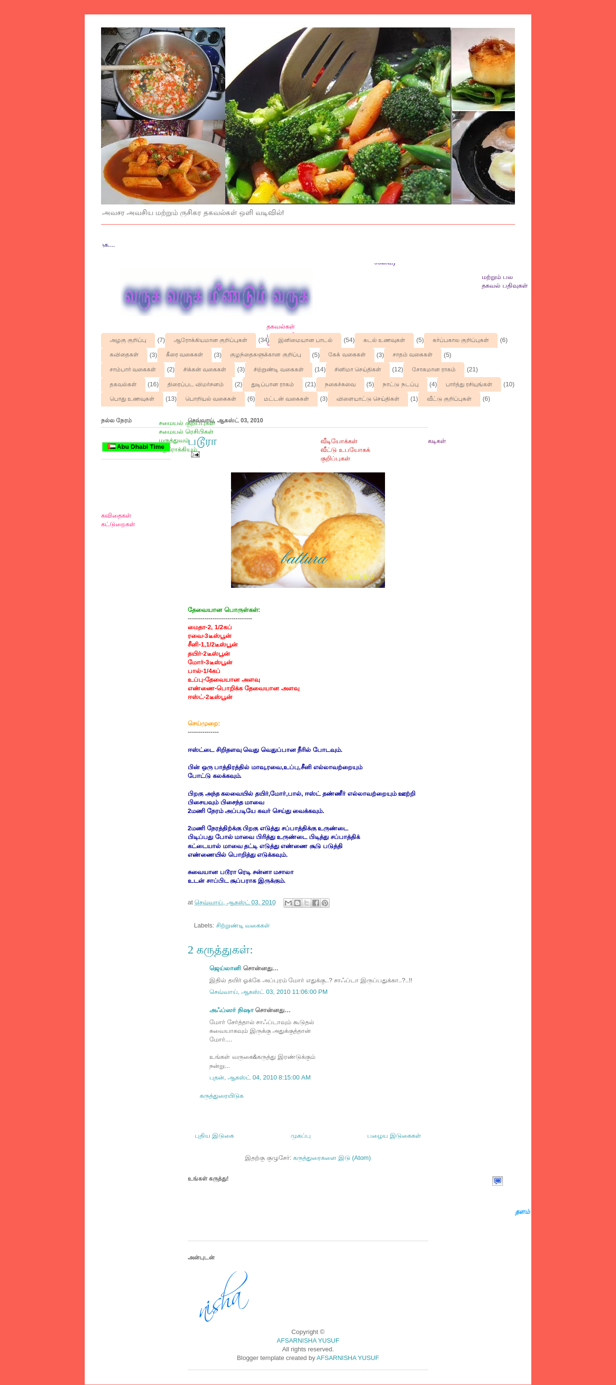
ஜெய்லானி (225, 968)
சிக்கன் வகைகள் (204, 369)
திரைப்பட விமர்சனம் (195, 384)
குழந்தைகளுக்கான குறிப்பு (265, 354)
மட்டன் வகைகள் (286, 398)
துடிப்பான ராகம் (272, 384)
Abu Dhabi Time (136, 446)
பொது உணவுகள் (132, 398)
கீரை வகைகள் (184, 354)
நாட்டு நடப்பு (400, 384)
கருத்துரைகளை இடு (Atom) (332, 1157)
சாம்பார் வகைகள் (133, 369)
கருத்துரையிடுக (222, 1095)
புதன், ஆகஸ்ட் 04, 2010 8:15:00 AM (260, 1077)
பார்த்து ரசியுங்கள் (469, 384)
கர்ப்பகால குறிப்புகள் (461, 340)
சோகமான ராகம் (434, 369)
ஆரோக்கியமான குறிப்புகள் (210, 340)
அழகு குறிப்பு (128, 340)
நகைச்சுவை (340, 384)
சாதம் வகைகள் (413, 354)
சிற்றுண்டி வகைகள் (279, 369)
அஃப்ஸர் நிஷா (231, 1010)
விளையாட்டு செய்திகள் (367, 398)
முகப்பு (301, 1135)
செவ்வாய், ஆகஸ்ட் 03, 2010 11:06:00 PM (268, 991)
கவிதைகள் (124, 354)
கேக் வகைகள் (346, 354)
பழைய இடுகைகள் (394, 1135)
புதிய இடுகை (214, 1135)
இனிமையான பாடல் (305, 340)
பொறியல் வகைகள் (210, 398)
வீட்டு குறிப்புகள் (449, 398)
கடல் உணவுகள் (384, 340)
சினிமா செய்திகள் (357, 369)
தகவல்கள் (123, 384)
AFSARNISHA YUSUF (308, 1340)
